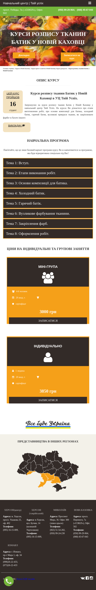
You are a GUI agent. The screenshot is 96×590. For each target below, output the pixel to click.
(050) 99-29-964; (66, 10)
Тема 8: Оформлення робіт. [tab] (27, 233)
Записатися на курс (72, 57)
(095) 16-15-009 (10, 530)
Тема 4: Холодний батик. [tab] (25, 193)
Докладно (24, 55)
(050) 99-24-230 (57, 533)
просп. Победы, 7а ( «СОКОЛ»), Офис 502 (23, 11)
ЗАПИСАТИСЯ (48, 320)
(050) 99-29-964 (80, 533)
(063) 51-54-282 (57, 530)
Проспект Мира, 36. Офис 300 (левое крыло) (59, 519)
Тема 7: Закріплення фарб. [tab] (27, 223)
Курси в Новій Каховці (22, 68)
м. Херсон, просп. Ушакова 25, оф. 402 (12, 519)
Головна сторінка (8, 68)
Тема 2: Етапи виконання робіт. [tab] (31, 173)
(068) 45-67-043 (85, 10)
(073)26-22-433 (10, 565)
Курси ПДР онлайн (26, 579)
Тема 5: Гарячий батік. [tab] (24, 203)
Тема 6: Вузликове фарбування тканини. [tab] (38, 213)
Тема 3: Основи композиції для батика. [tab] (37, 183)
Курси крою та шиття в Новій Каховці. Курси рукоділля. (49, 68)
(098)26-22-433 (10, 562)
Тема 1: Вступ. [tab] (17, 163)
